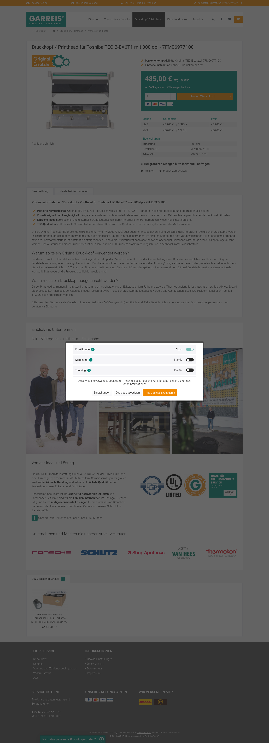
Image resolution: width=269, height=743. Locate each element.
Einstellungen (102, 392)
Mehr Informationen (135, 384)
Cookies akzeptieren (128, 392)
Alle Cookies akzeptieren (160, 392)
